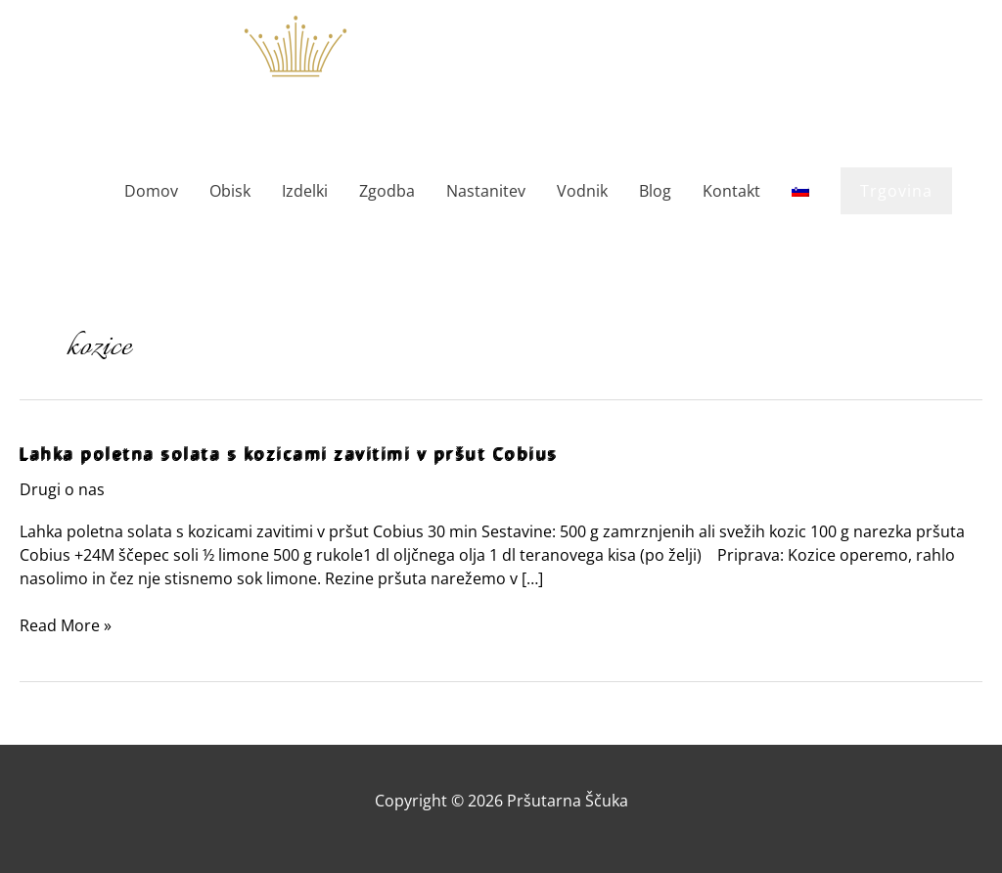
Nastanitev (485, 191)
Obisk (229, 191)
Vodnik (582, 191)
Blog (655, 191)
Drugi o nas (62, 489)
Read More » (66, 625)
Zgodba (387, 191)
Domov (151, 191)
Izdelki (305, 191)
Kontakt (731, 191)
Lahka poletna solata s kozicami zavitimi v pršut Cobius (289, 454)
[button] (896, 190)
